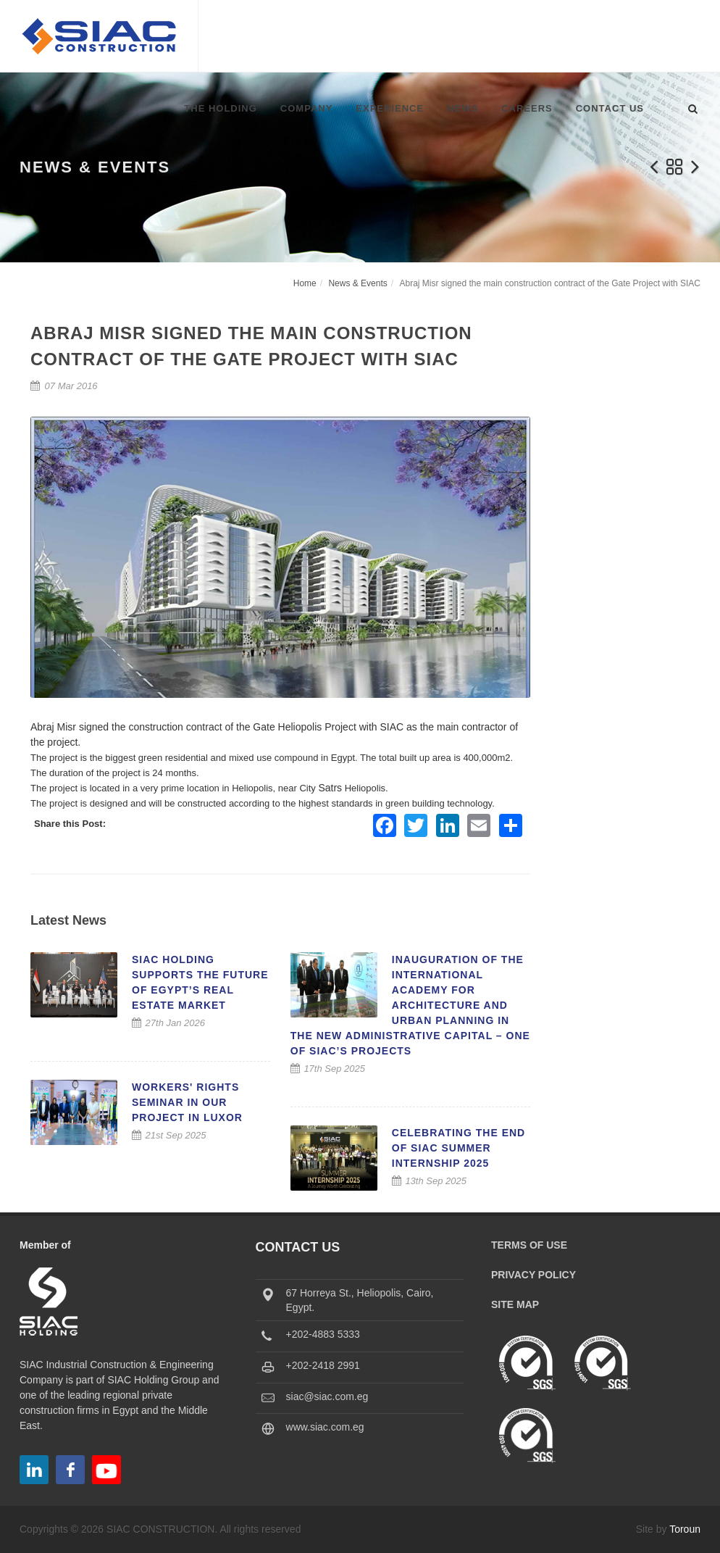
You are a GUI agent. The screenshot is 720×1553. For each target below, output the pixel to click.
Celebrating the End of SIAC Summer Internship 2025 (458, 1148)
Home (305, 283)
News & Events (357, 283)
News (462, 108)
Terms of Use (529, 1245)
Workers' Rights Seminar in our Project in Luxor (187, 1102)
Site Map (515, 1304)
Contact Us (610, 108)
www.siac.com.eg (325, 1427)
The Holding (220, 108)
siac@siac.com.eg (327, 1396)
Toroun (684, 1529)
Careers (527, 108)
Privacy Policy (533, 1275)
